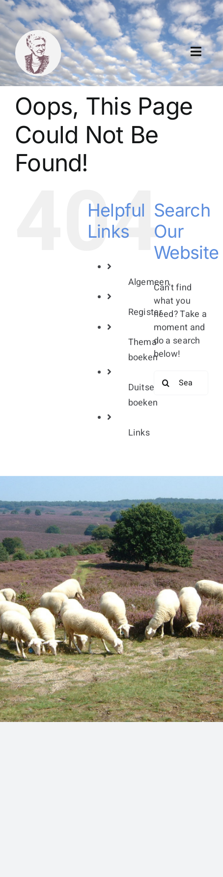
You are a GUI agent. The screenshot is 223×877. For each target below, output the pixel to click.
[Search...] (181, 383)
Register (145, 312)
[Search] (166, 383)
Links (139, 432)
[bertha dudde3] (38, 33)
